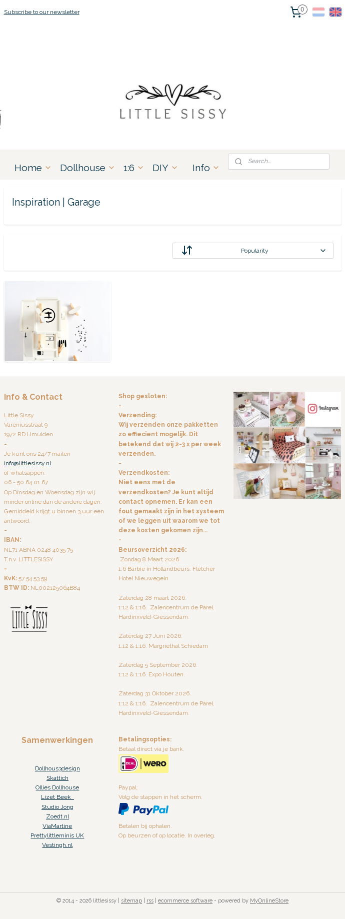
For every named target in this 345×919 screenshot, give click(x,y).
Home (33, 167)
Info (206, 167)
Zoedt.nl (57, 816)
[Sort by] (253, 250)
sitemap (131, 900)
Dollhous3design (57, 768)
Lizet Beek (57, 796)
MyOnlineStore (269, 900)
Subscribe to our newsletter (42, 12)
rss (150, 900)
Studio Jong (58, 806)
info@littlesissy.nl (27, 463)
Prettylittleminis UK (57, 835)
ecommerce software (185, 900)
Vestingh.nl (57, 844)
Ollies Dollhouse (57, 787)
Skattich (57, 777)
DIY (165, 167)
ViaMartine (57, 825)
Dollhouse (88, 167)
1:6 (134, 167)
